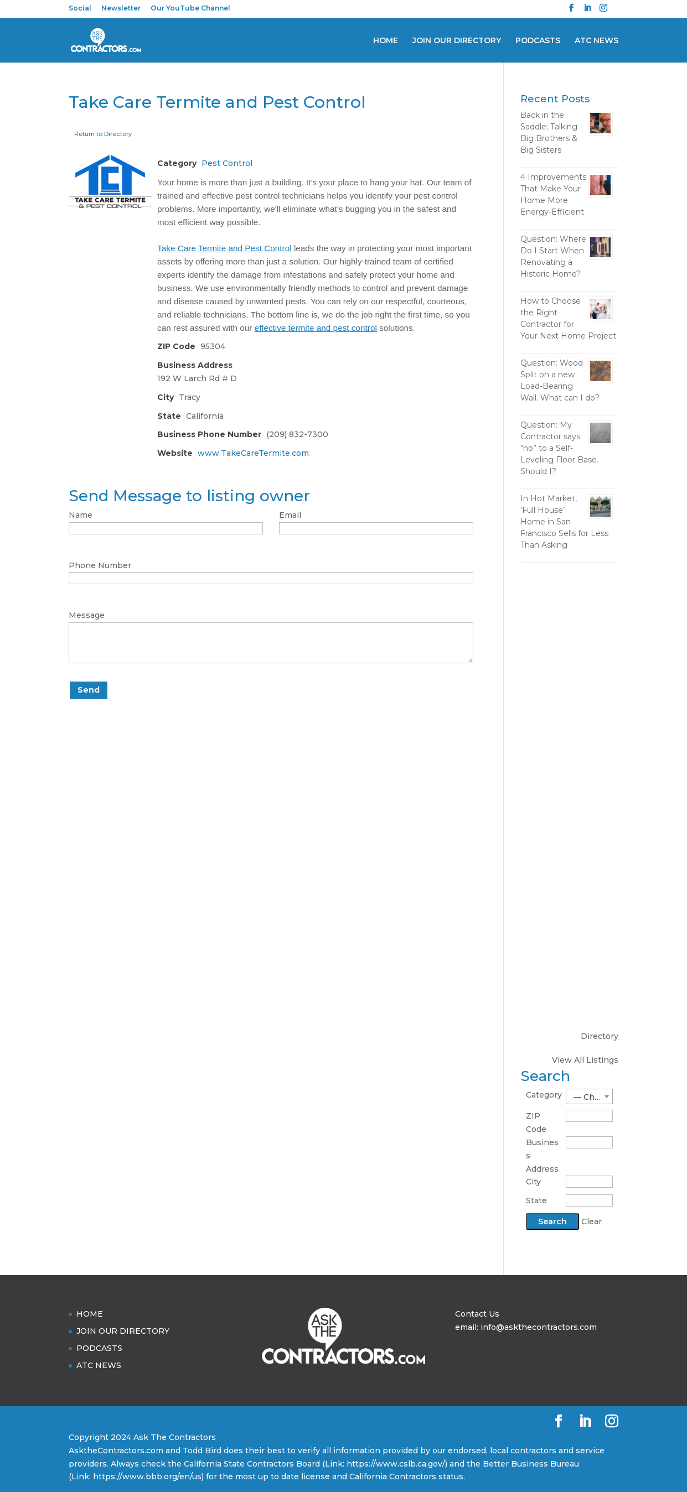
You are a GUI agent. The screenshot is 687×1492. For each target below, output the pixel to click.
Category (544, 1095)
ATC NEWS (596, 41)
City (533, 1182)
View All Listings (585, 1060)
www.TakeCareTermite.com (253, 453)
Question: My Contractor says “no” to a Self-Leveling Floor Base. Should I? (559, 448)
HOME (385, 41)
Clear (591, 1221)
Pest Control (227, 163)
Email (290, 515)
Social (80, 8)
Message (87, 615)
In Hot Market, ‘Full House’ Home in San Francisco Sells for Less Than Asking (564, 521)
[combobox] (589, 1096)
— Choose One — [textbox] (593, 1097)
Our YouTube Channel (190, 8)
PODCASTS (537, 41)
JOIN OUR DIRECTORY (456, 41)
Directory (599, 1036)
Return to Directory (103, 134)
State (536, 1200)
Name (80, 515)
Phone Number (100, 565)
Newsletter (121, 8)
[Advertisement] (569, 745)
